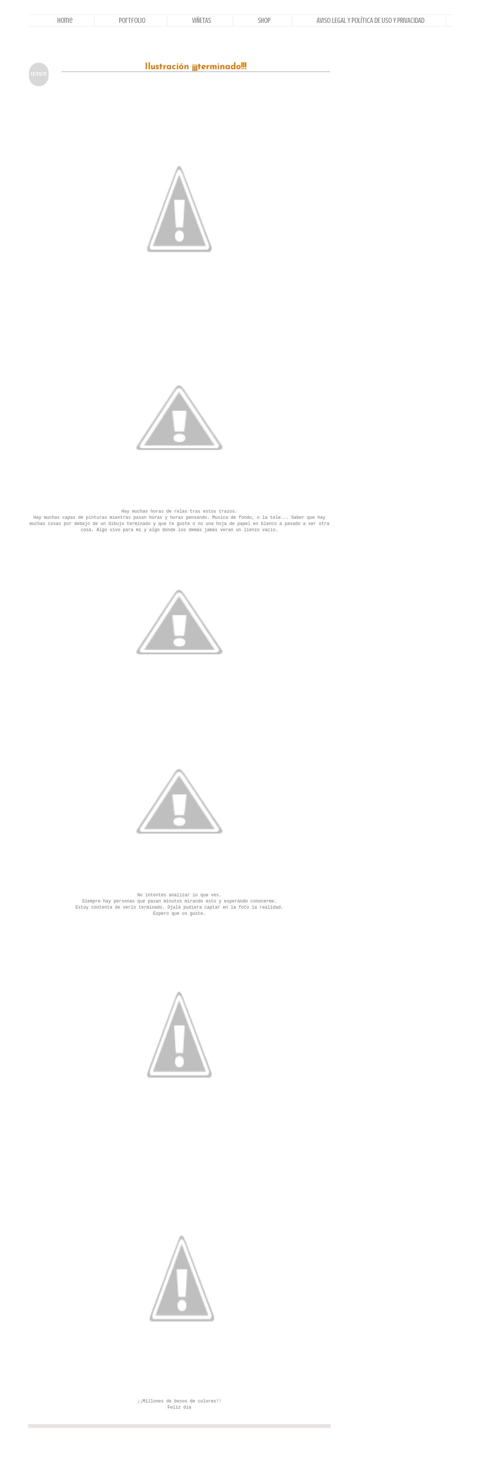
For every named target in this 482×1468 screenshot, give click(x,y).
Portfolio (132, 20)
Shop (264, 20)
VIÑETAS (201, 20)
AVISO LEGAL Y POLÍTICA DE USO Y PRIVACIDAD (370, 20)
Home (64, 20)
